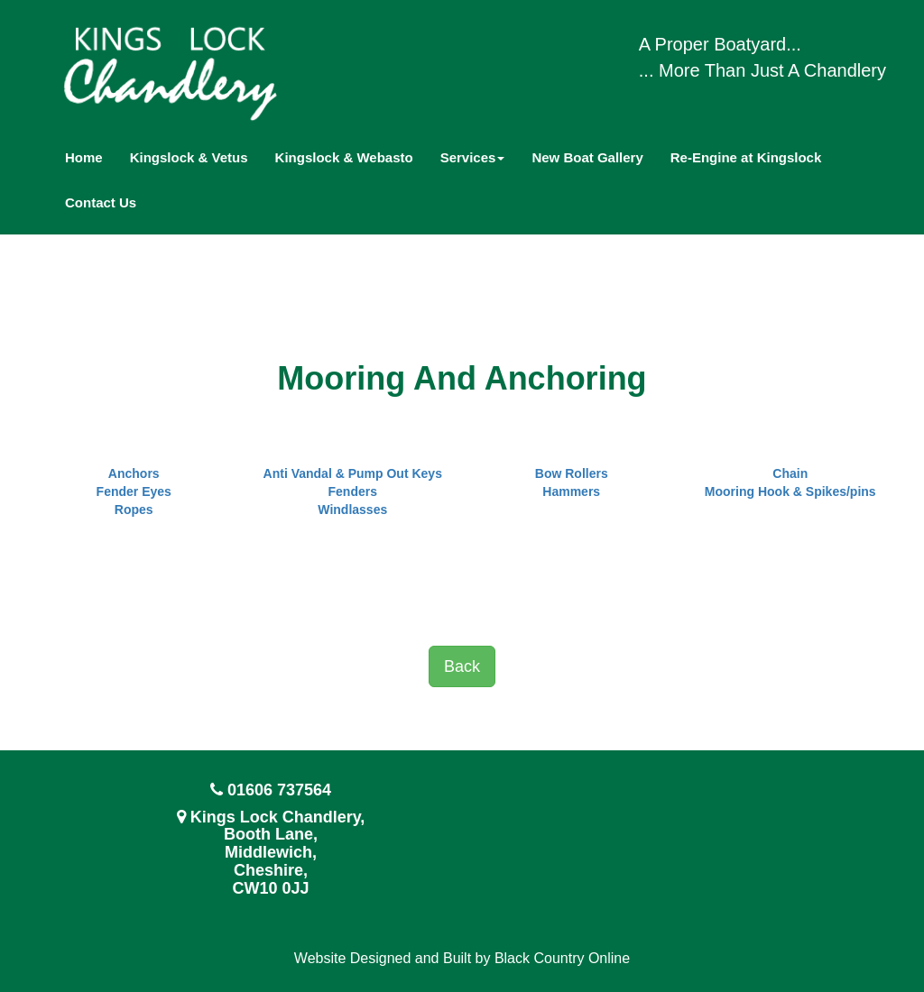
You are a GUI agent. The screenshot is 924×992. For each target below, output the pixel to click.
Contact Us (100, 202)
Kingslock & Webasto (344, 157)
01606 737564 (279, 790)
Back (462, 666)
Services (472, 157)
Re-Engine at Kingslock (746, 157)
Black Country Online (562, 958)
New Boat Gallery (586, 157)
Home (84, 157)
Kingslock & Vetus (189, 157)
